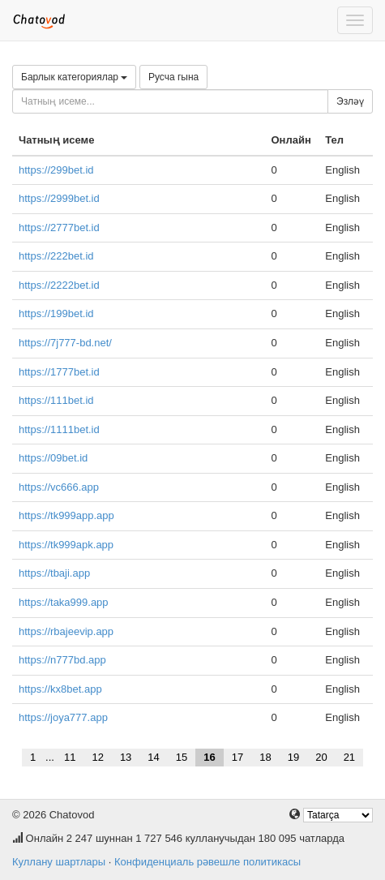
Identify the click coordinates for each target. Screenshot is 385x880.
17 (237, 757)
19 (293, 757)
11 (69, 757)
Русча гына (173, 77)
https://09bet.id (53, 458)
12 (97, 757)
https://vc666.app (59, 487)
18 (265, 757)
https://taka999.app (64, 602)
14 (153, 757)
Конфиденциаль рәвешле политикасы (207, 862)
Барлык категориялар (74, 77)
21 (349, 757)
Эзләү (350, 101)
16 (209, 757)
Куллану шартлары (58, 862)
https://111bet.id (56, 400)
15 (181, 757)
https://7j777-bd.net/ (65, 343)
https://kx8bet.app (60, 689)
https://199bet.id (56, 313)
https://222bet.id (56, 256)
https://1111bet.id (59, 429)
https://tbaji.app (54, 573)
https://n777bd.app (62, 660)
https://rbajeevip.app (66, 631)
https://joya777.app (63, 717)
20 (321, 757)
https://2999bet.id (59, 198)
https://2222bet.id (59, 285)
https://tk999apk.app (66, 545)
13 (125, 757)
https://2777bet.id (59, 227)
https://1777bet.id (59, 372)
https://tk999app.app (66, 515)
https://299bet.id (56, 170)
